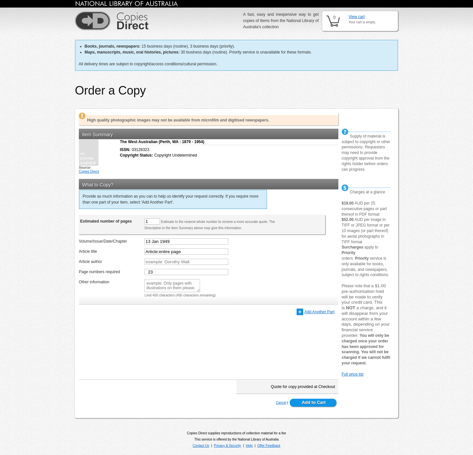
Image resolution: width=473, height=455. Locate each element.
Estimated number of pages (106, 221)
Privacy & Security (227, 445)
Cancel (281, 402)
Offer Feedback (269, 445)
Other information (94, 282)
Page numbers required (99, 272)
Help (249, 445)
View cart (357, 16)
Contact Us (200, 445)
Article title (88, 251)
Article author (90, 261)
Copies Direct (89, 171)
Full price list (353, 374)
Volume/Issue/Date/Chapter (103, 241)
